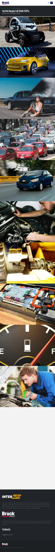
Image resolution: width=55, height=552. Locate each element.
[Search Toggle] (48, 3)
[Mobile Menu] (51, 3)
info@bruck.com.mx (7, 534)
